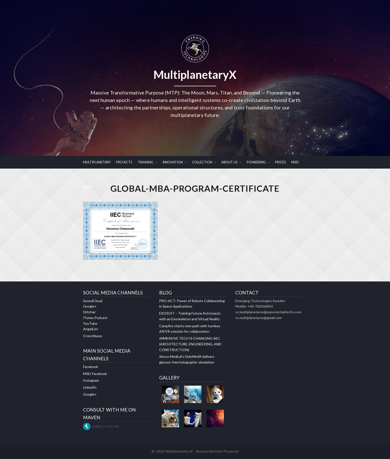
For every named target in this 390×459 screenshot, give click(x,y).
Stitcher (89, 312)
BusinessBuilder (209, 451)
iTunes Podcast (95, 318)
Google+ (90, 306)
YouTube (90, 323)
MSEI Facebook (95, 373)
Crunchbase (92, 336)
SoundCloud (92, 301)
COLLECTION (202, 162)
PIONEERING (256, 162)
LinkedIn (90, 387)
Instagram (91, 380)
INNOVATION (172, 162)
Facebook (90, 367)
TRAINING (145, 162)
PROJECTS (124, 162)
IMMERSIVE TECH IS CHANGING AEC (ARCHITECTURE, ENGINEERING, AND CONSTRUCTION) (190, 344)
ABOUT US (229, 162)
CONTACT (283, 175)
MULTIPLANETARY (97, 162)
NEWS (87, 187)
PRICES (280, 162)
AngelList (90, 329)
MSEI (295, 162)
